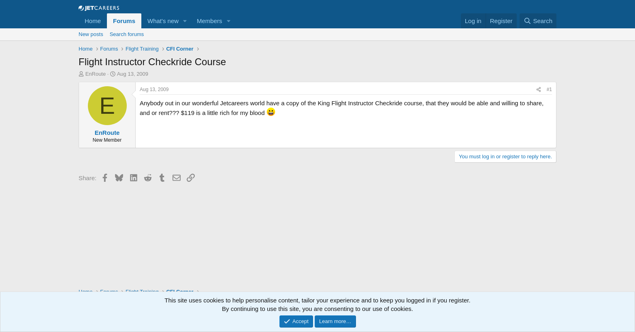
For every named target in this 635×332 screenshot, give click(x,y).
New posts (91, 34)
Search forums (127, 34)
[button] (185, 20)
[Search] (538, 20)
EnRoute (95, 74)
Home (93, 20)
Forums (124, 20)
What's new (163, 20)
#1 (549, 89)
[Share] (538, 89)
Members (209, 20)
